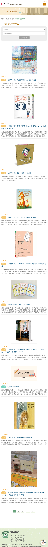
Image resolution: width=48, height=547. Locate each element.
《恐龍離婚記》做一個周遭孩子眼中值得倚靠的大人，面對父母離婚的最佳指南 (22, 493)
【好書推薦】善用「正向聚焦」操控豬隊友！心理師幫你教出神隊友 (23, 127)
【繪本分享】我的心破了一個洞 (16, 173)
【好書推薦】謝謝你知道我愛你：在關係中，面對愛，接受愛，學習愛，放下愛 (22, 350)
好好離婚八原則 (10, 386)
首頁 (2, 19)
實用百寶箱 (9, 19)
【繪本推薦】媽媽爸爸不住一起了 (16, 437)
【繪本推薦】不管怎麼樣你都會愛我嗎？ (19, 217)
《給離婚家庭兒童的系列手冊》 (16, 304)
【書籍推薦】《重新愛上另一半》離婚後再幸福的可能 (23, 265)
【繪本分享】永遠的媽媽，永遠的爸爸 (18, 80)
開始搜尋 (24, 38)
